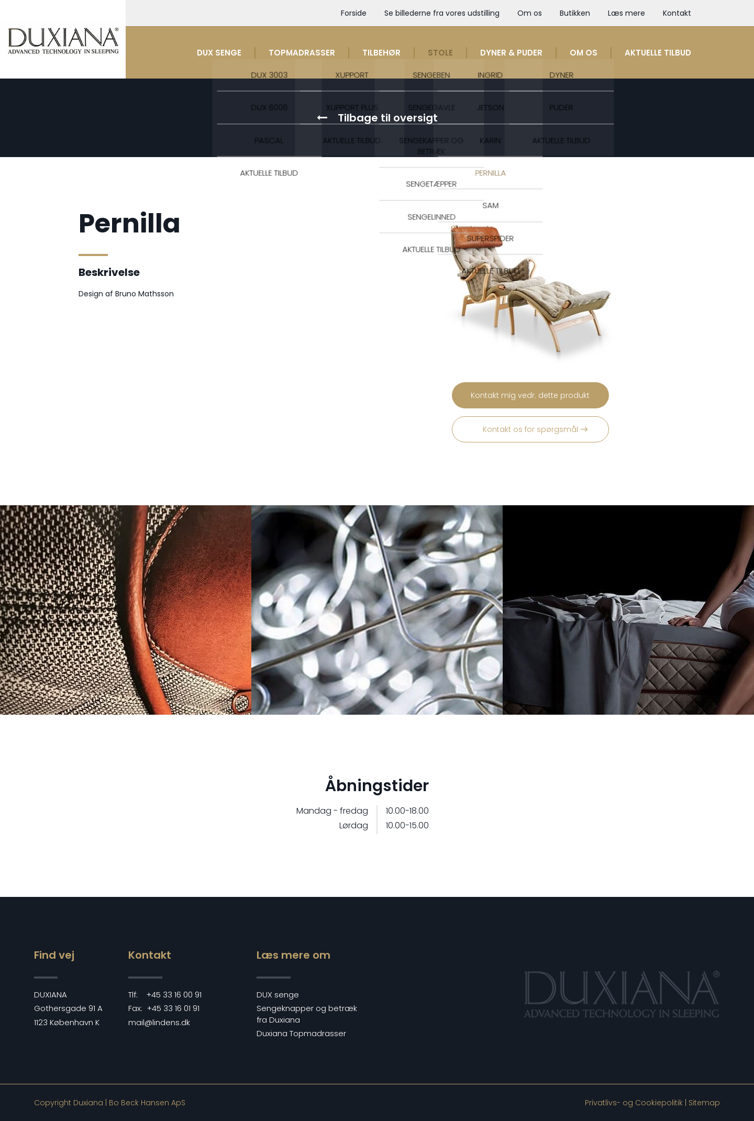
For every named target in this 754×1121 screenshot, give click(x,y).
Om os (529, 13)
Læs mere (626, 13)
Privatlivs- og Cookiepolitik (634, 1102)
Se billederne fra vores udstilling (442, 13)
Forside (354, 13)
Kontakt (677, 13)
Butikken (575, 13)
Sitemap (704, 1102)
